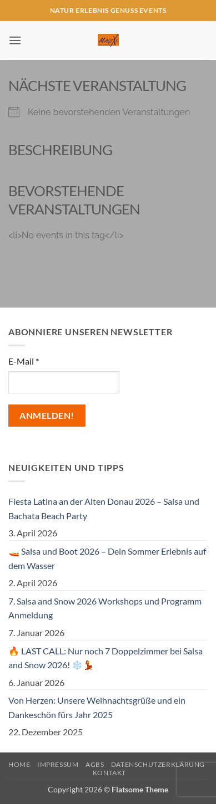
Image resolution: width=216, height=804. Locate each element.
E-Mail (23, 361)
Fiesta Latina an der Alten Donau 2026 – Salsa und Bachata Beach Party (103, 508)
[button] (15, 40)
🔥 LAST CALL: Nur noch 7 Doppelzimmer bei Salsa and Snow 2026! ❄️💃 (105, 658)
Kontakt (109, 773)
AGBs (95, 764)
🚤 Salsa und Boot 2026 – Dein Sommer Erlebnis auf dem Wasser (107, 558)
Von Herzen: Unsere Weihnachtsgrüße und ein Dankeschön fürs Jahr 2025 (96, 707)
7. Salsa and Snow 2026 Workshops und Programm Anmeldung (105, 608)
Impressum (58, 764)
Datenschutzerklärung (158, 764)
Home (19, 764)
